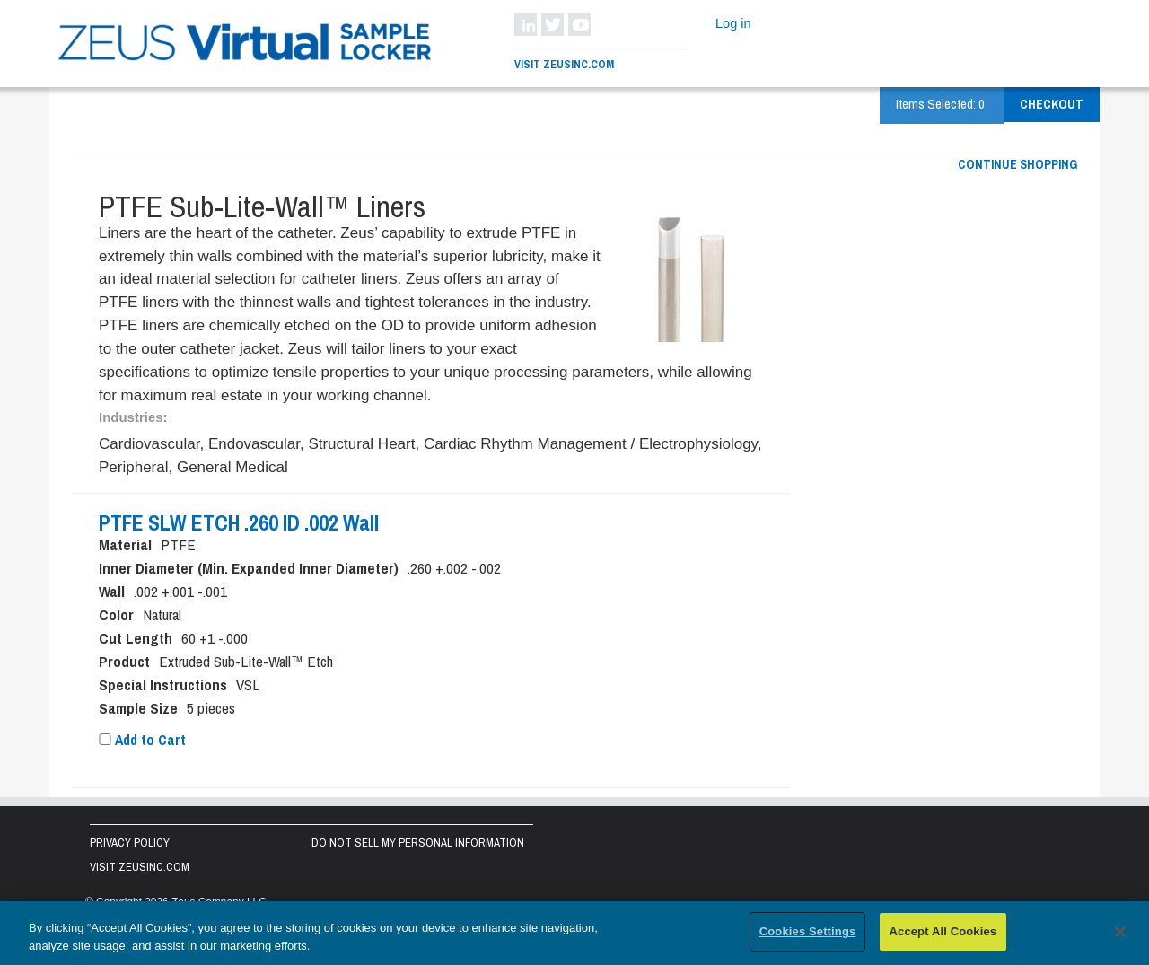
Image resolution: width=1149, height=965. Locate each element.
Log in (733, 23)
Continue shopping (1017, 164)
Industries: (133, 417)
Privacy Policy (130, 842)
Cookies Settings (807, 933)
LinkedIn (525, 24)
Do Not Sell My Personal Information (417, 842)
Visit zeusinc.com (139, 866)
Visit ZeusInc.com (564, 64)
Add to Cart (142, 740)
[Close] (1120, 932)
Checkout (1051, 104)
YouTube (579, 24)
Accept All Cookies (943, 933)
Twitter (552, 24)
